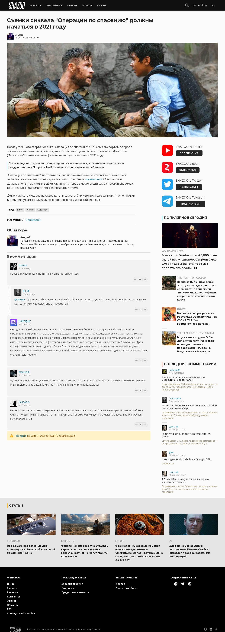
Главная (12, 585)
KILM (26, 288)
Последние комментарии (190, 362)
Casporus (24, 399)
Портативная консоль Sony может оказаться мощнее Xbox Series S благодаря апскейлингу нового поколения (189, 413)
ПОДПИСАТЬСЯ (189, 150)
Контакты (13, 594)
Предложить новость (75, 589)
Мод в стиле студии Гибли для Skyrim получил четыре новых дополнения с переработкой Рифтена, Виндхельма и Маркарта (196, 342)
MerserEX (24, 369)
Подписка (68, 585)
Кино (20, 207)
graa (171, 449)
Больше (87, 5)
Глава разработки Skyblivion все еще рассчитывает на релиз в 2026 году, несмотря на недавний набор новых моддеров (190, 384)
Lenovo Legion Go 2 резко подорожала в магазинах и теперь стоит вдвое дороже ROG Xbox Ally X (189, 440)
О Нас (10, 581)
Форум (101, 5)
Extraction (42, 207)
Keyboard (13, 538)
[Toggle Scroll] (213, 5)
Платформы (54, 5)
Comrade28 (175, 395)
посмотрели (94, 177)
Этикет (11, 598)
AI (170, 538)
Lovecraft (173, 424)
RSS (9, 606)
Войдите (21, 433)
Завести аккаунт (72, 581)
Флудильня (168, 461)
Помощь (12, 602)
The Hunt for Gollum (191, 275)
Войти (202, 5)
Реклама (12, 589)
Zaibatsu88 (174, 367)
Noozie (23, 262)
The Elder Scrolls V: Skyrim (195, 330)
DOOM (181, 306)
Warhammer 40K (172, 248)
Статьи (72, 5)
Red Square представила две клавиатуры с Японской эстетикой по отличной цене (31, 547)
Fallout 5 (67, 538)
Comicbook (33, 217)
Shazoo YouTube (126, 585)
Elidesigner (25, 318)
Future (120, 538)
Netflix (30, 207)
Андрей (19, 32)
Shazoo (120, 581)
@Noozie (19, 297)
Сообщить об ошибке (21, 611)
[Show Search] (187, 5)
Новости (35, 5)
